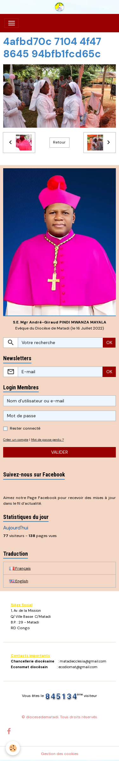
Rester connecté (25, 428)
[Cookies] (13, 748)
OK (109, 342)
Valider (59, 452)
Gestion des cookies (59, 753)
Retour (59, 142)
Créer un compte (15, 440)
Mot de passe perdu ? (47, 440)
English (18, 581)
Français (20, 568)
